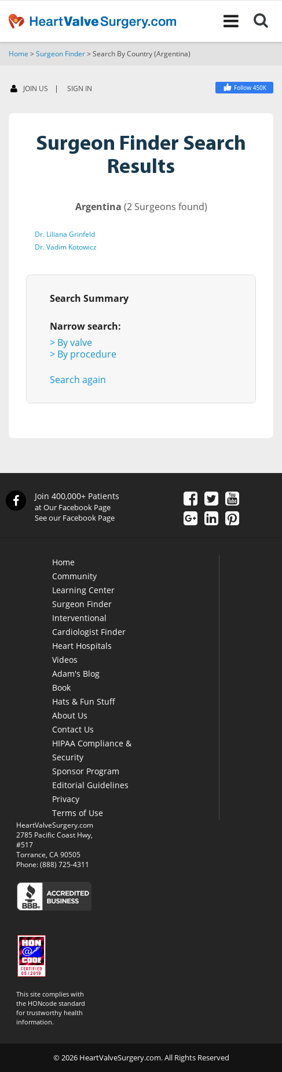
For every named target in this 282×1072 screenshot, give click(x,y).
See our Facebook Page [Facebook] (75, 517)
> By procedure (83, 354)
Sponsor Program (85, 771)
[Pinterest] (232, 519)
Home (18, 54)
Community (74, 576)
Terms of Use (77, 812)
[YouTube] (232, 499)
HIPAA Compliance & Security (91, 750)
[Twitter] (211, 499)
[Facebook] (244, 87)
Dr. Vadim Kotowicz (66, 247)
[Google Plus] (190, 519)
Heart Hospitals (82, 645)
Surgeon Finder (60, 54)
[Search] (268, 21)
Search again (78, 379)
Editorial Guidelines (90, 785)
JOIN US (29, 89)
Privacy (65, 798)
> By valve (71, 342)
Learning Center (83, 589)
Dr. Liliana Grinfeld (65, 234)
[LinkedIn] (211, 519)
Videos (65, 659)
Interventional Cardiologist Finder (89, 624)
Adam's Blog (76, 673)
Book (61, 687)
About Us (69, 715)
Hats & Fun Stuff (83, 701)
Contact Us (73, 729)
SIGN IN (79, 88)
